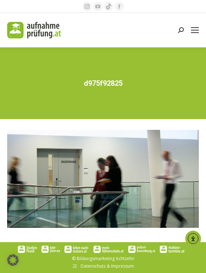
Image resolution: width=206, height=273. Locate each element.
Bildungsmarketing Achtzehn (105, 258)
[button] (13, 260)
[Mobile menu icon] (195, 30)
